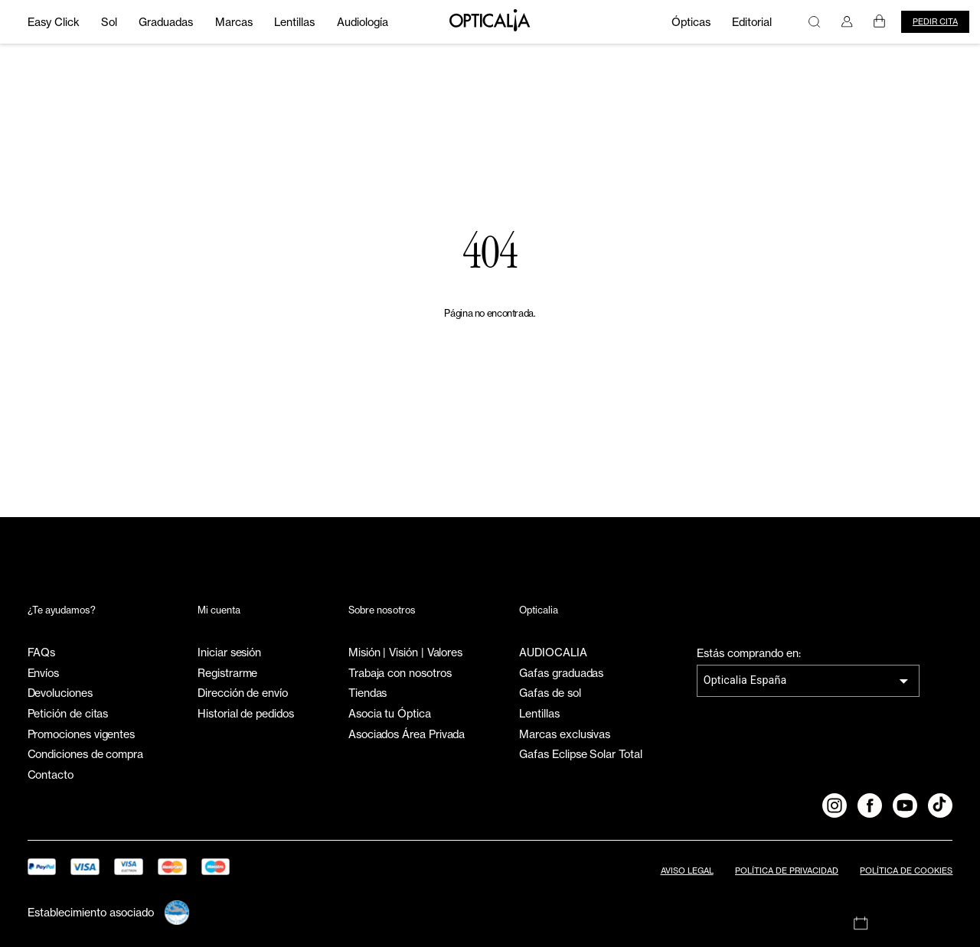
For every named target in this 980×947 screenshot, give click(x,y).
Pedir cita (935, 22)
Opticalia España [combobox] (745, 680)
